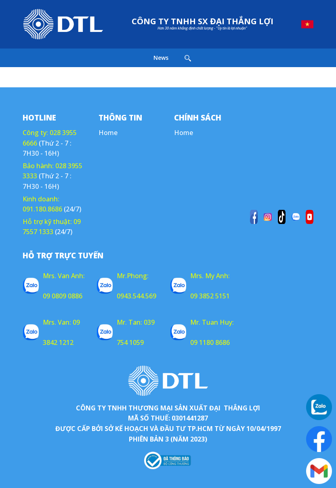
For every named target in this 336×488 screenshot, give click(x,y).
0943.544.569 (136, 296)
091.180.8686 (42, 209)
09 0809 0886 (62, 296)
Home (108, 132)
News (160, 57)
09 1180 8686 (210, 342)
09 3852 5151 (210, 296)
